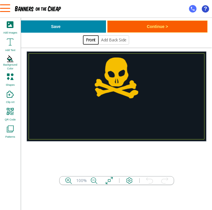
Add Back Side (113, 40)
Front (90, 40)
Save (56, 26)
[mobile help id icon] (192, 8)
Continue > (157, 26)
